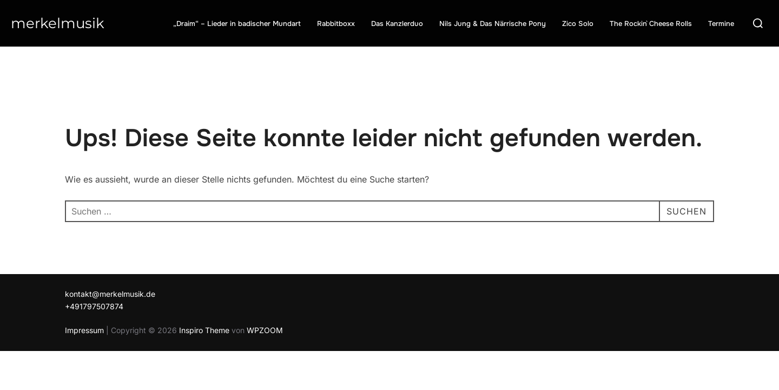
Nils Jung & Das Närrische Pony (492, 23)
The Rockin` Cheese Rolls (651, 23)
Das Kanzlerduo (397, 23)
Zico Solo (577, 23)
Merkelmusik (57, 23)
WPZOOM (265, 330)
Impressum (84, 330)
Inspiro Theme (204, 330)
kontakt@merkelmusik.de (110, 293)
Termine (721, 23)
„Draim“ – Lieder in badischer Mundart (237, 23)
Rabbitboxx (336, 23)
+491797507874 (94, 306)
